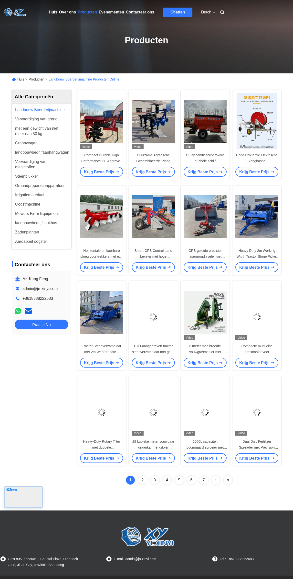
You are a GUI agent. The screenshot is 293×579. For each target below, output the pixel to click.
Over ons (67, 12)
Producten (87, 12)
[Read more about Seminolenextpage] (215, 480)
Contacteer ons (140, 12)
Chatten (177, 12)
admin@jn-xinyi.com (40, 289)
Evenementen (111, 12)
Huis (53, 12)
